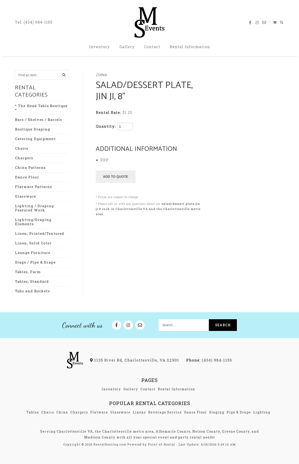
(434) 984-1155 (209, 360)
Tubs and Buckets (32, 291)
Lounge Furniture (32, 252)
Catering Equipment (35, 138)
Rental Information (190, 46)
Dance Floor (27, 177)
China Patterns (30, 167)
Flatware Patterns (33, 186)
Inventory (99, 46)
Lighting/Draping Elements (33, 221)
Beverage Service (165, 412)
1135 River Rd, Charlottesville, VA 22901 (134, 360)
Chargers (24, 158)
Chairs (21, 148)
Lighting (261, 412)
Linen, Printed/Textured (39, 233)
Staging (216, 412)
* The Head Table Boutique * (41, 107)
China (101, 75)
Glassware (25, 196)
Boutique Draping (32, 129)
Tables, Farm (28, 271)
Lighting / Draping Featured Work (34, 207)
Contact (152, 46)
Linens (139, 412)
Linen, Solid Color (33, 243)
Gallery (127, 46)
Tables (32, 412)
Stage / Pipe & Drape (35, 262)
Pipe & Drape (239, 412)
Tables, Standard (32, 281)
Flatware (99, 412)
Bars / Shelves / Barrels (38, 119)
